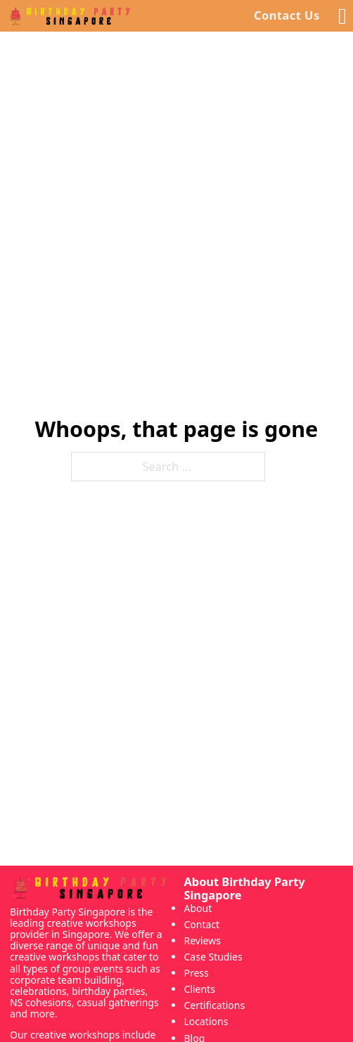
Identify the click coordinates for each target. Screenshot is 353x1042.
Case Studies (213, 956)
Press (196, 972)
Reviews (202, 940)
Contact (201, 924)
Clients (199, 989)
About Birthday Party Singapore (244, 889)
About (198, 908)
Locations (206, 1021)
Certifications (214, 1005)
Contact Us (287, 15)
